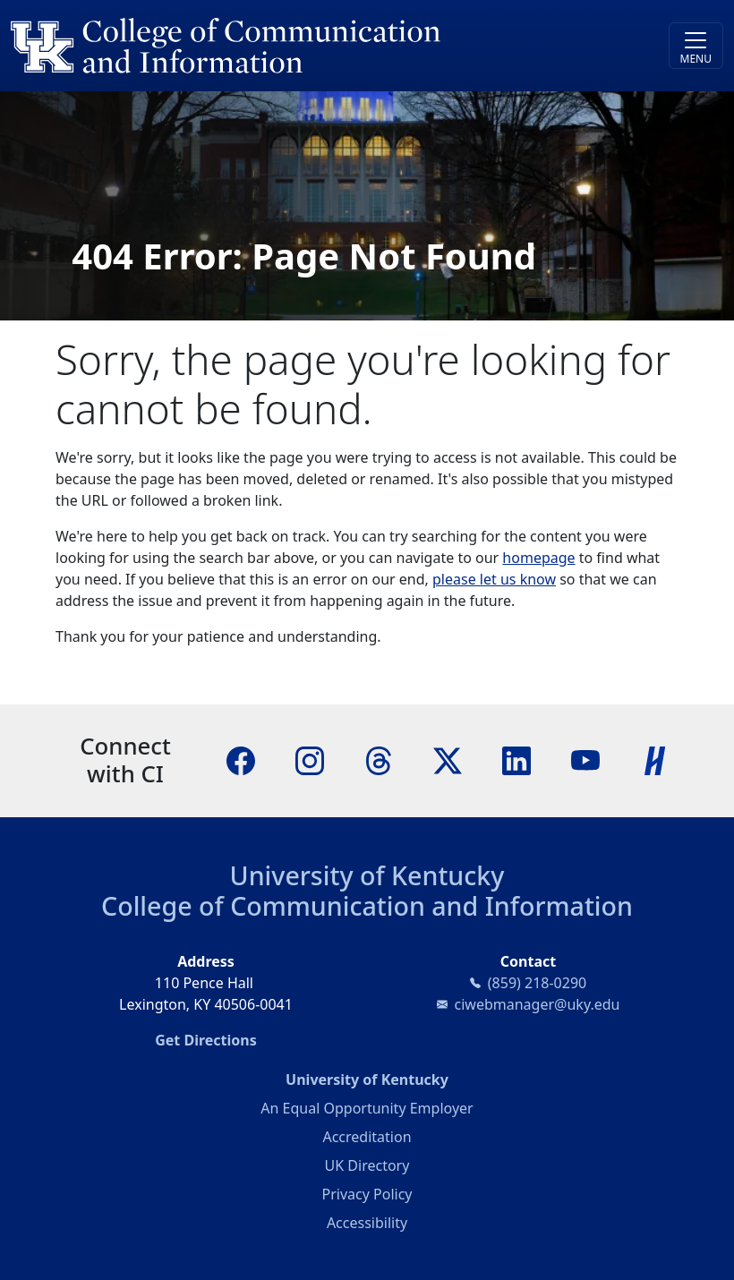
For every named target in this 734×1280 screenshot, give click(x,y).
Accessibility (367, 1223)
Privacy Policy (367, 1194)
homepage (538, 557)
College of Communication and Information (367, 905)
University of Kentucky (367, 875)
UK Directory (367, 1165)
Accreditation (366, 1137)
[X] (447, 760)
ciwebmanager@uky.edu (537, 1004)
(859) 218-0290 (537, 983)
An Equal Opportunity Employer (366, 1108)
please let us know (494, 579)
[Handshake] (655, 760)
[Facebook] (240, 760)
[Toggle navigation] (696, 45)
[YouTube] (585, 760)
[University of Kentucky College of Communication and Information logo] (278, 45)
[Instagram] (309, 760)
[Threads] (378, 760)
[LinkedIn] (516, 760)
